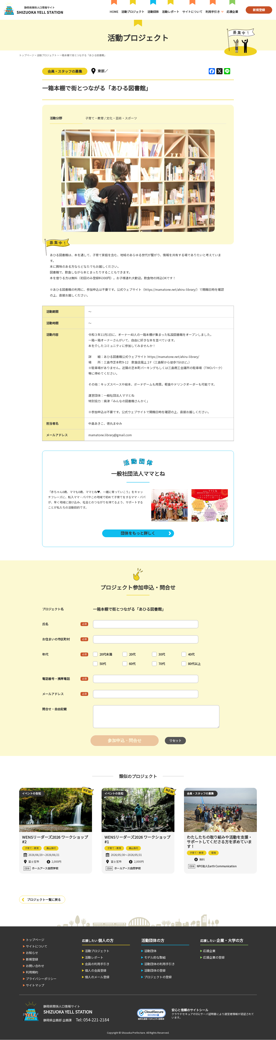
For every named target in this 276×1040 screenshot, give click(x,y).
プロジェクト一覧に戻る (44, 899)
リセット (175, 740)
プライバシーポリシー (41, 978)
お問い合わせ (35, 965)
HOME (114, 12)
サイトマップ (35, 985)
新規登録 (259, 9)
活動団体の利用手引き (159, 964)
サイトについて (192, 12)
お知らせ (32, 952)
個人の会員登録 (95, 970)
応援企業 (232, 12)
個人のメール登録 (97, 977)
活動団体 (153, 12)
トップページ (26, 55)
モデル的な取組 (155, 957)
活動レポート (170, 12)
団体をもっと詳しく (138, 533)
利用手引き (212, 12)
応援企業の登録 (214, 957)
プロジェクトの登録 (158, 977)
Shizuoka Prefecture (133, 1032)
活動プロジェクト (132, 12)
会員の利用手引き (97, 964)
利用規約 (32, 972)
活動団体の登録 (155, 970)
